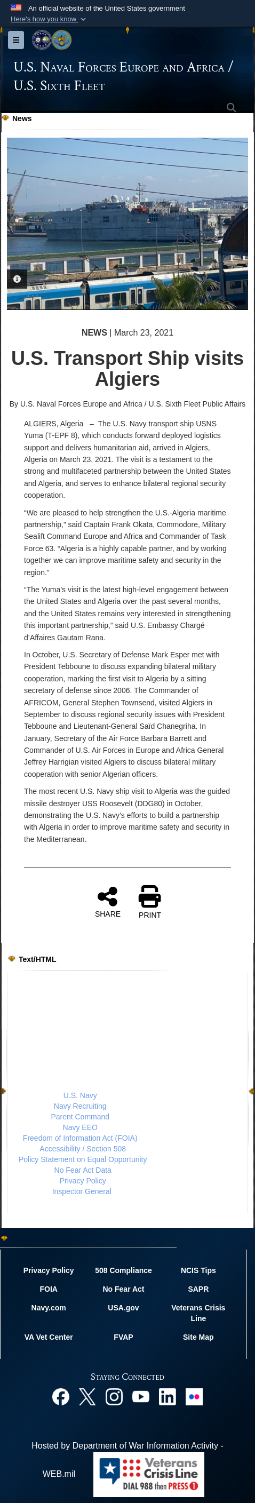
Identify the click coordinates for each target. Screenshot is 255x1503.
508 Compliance (123, 1270)
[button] (49, 19)
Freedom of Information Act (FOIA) (80, 1138)
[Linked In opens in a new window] (167, 1396)
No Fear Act (123, 1289)
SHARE (108, 901)
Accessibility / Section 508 (82, 1148)
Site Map (198, 1337)
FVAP (123, 1337)
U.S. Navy (80, 1095)
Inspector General (81, 1191)
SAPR (198, 1289)
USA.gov (123, 1307)
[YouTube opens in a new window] (140, 1396)
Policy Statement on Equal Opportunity (83, 1159)
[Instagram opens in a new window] (114, 1396)
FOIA (48, 1289)
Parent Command (80, 1116)
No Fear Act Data (82, 1170)
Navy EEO (80, 1127)
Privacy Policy (83, 1180)
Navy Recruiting (80, 1106)
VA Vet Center (49, 1337)
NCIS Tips (198, 1270)
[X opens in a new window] (87, 1396)
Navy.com (48, 1307)
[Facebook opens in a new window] (60, 1396)
